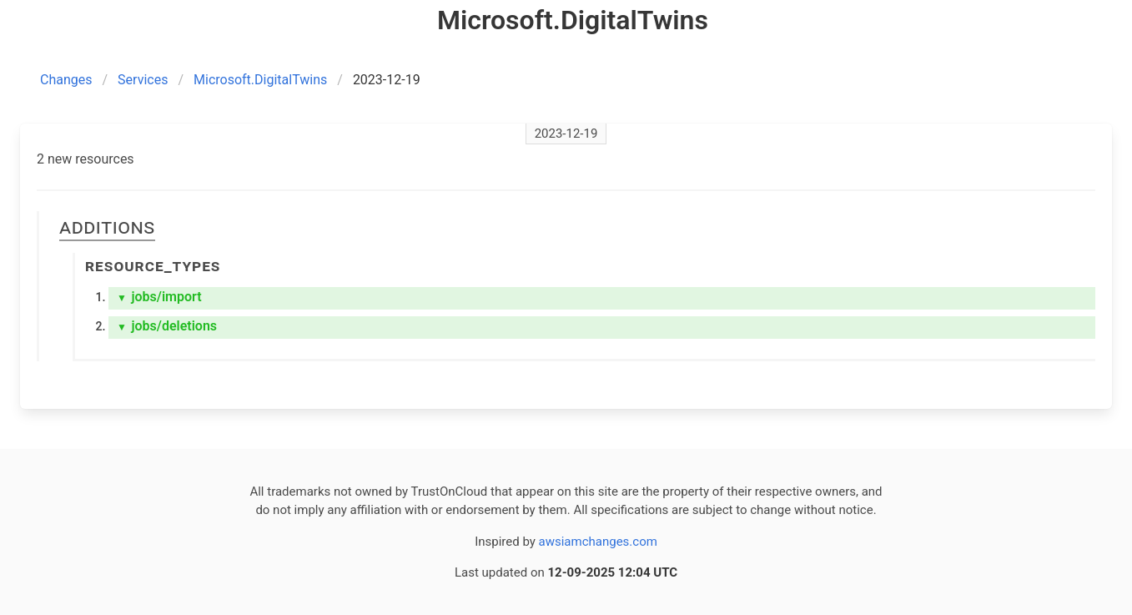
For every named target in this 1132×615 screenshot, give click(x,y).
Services (143, 80)
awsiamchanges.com (598, 541)
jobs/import (159, 297)
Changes (66, 80)
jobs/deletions (167, 326)
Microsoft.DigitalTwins (260, 80)
